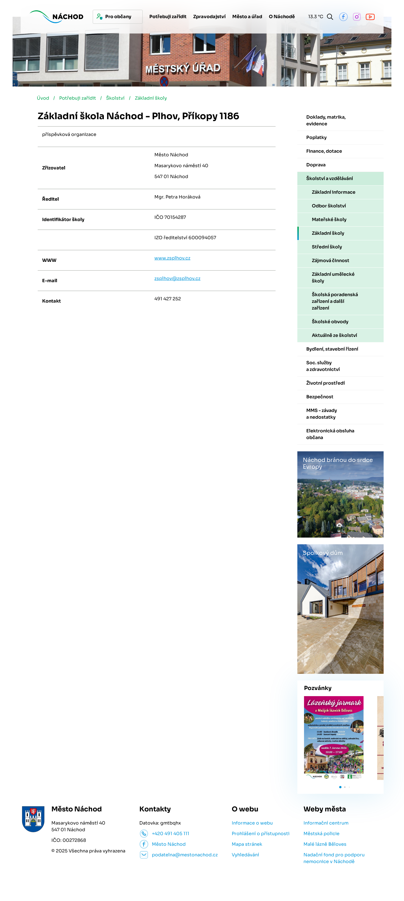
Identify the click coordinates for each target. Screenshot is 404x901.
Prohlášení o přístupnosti (261, 834)
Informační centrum (325, 823)
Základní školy (153, 99)
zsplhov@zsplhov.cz (177, 279)
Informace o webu (252, 823)
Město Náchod (169, 845)
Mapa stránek (247, 845)
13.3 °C (314, 17)
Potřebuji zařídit (79, 99)
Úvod (44, 99)
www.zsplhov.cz (172, 259)
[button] (340, 788)
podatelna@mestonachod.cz (185, 855)
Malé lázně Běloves (324, 845)
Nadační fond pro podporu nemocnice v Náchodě (334, 858)
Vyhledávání (245, 855)
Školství (117, 99)
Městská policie (321, 834)
